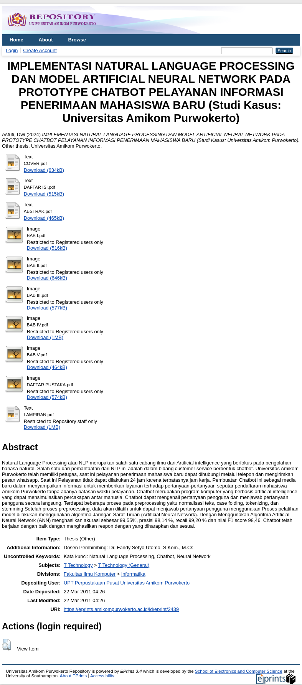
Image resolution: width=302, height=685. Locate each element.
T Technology (78, 565)
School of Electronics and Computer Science (238, 671)
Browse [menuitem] (77, 40)
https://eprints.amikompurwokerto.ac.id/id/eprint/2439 (121, 609)
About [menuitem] (46, 40)
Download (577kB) (47, 308)
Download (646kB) (47, 278)
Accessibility (102, 675)
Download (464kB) (47, 367)
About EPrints (73, 675)
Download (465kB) (44, 218)
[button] (6, 644)
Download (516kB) (47, 248)
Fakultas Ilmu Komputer (90, 574)
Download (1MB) (45, 337)
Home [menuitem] (16, 40)
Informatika (133, 574)
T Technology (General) (123, 565)
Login (12, 50)
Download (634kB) (44, 170)
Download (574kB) (47, 397)
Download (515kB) (44, 194)
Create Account (40, 50)
